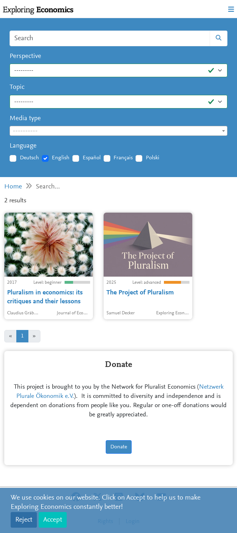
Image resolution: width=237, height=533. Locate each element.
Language (23, 146)
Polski (152, 158)
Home (13, 186)
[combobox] (118, 131)
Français (123, 158)
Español (92, 158)
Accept (52, 519)
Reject (23, 519)
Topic (17, 87)
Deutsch (29, 158)
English (61, 158)
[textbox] (118, 131)
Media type (25, 118)
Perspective (25, 56)
